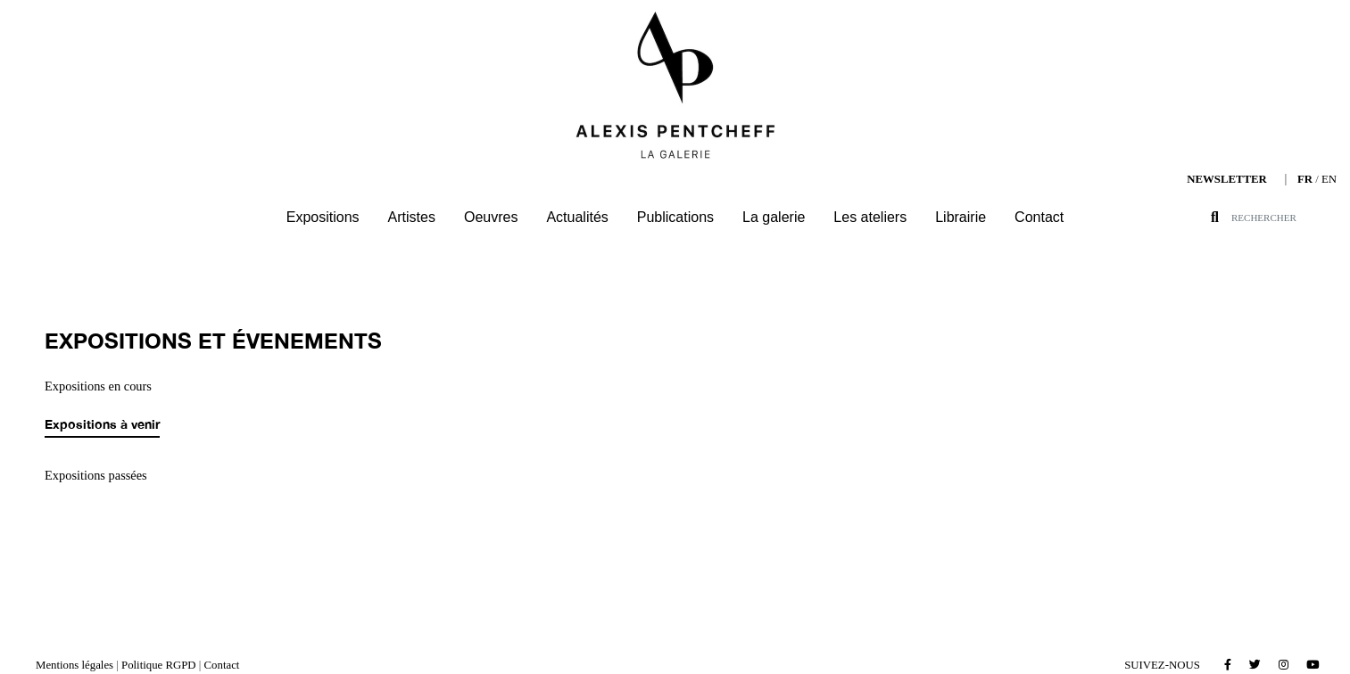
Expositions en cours (98, 386)
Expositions (323, 217)
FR (1305, 179)
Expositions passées (96, 475)
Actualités (577, 217)
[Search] (1290, 217)
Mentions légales (74, 665)
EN (1329, 179)
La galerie (773, 217)
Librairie (960, 217)
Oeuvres (491, 217)
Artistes (411, 217)
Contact (1039, 217)
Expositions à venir (102, 424)
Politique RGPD (158, 665)
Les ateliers (870, 217)
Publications (675, 217)
